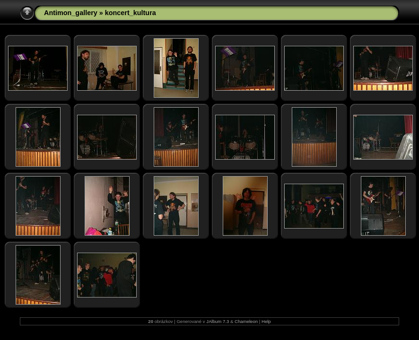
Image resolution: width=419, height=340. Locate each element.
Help (266, 321)
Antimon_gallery (70, 13)
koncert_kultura (130, 13)
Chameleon (246, 321)
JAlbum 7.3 (217, 321)
